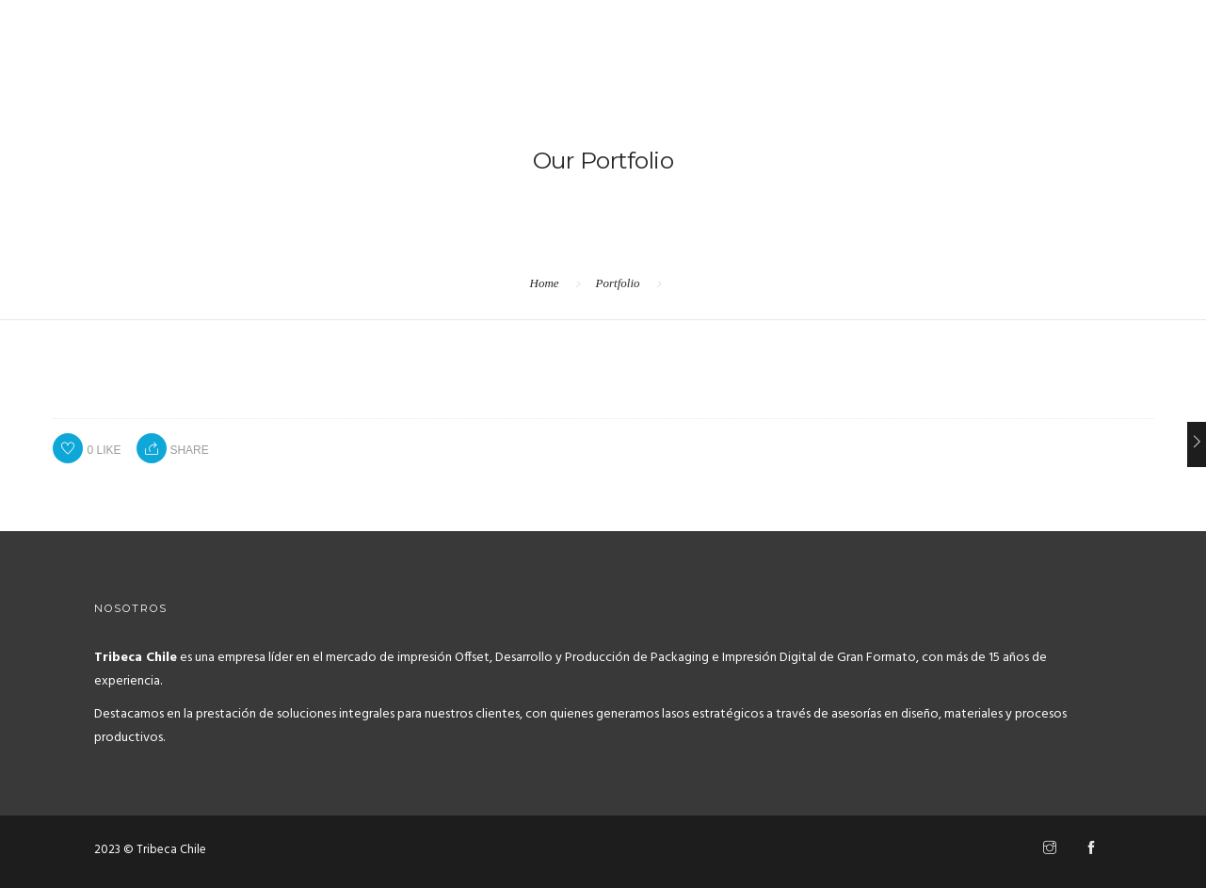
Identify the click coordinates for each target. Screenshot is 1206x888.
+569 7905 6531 (93, 20)
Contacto (1125, 89)
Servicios (1034, 89)
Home (956, 89)
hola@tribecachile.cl (270, 20)
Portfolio (618, 283)
